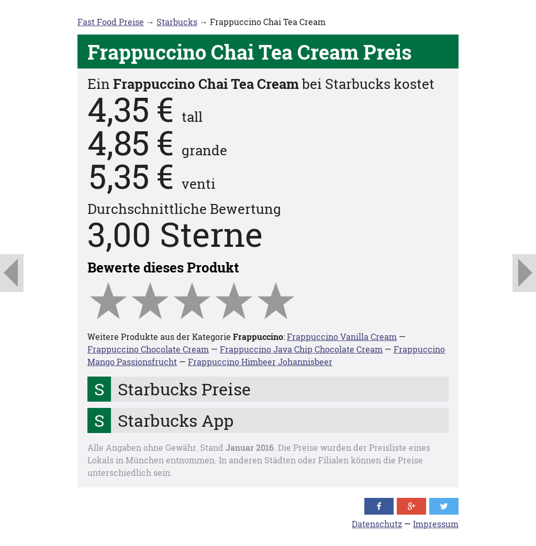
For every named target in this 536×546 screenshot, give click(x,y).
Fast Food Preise (110, 21)
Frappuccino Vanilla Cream (342, 336)
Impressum (436, 523)
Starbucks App (175, 420)
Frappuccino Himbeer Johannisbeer (260, 361)
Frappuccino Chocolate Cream (148, 349)
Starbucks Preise (184, 389)
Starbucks (177, 21)
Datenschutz (377, 523)
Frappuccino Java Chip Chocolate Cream (301, 349)
